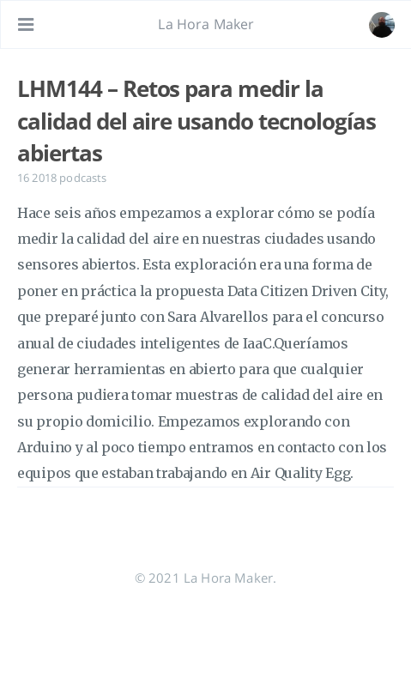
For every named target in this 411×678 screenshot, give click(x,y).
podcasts (82, 177)
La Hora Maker (206, 24)
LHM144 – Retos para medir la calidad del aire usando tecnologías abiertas (196, 120)
